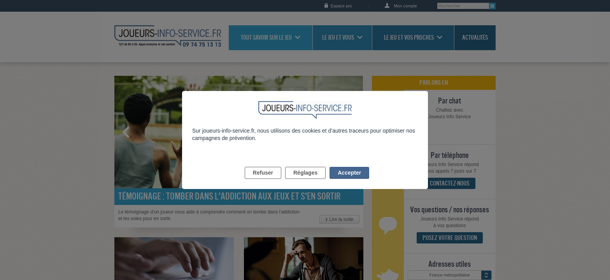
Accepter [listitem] (349, 181)
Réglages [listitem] (305, 181)
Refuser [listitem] (263, 181)
